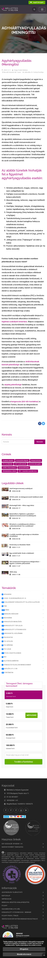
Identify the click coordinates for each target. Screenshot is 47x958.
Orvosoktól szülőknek (12, 633)
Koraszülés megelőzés (12, 622)
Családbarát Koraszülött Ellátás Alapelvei (21, 602)
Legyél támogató (36, 2)
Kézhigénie (7, 618)
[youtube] (21, 810)
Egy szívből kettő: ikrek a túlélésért (21, 553)
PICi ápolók (7, 641)
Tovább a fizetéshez (23, 762)
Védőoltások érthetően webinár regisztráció (20, 919)
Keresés (40, 442)
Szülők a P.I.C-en (9, 669)
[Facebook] (5, 810)
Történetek (7, 672)
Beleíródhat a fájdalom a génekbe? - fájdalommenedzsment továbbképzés (22, 515)
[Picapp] (26, 810)
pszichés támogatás (35, 464)
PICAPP (4, 905)
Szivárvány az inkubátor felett (19, 545)
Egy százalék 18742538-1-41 (12, 844)
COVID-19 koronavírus (9, 467)
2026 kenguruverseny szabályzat (20, 488)
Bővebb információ (24, 954)
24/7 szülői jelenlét (20, 464)
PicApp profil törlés (10, 915)
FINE (4, 606)
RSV (4, 657)
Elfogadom (24, 949)
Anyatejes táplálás (8, 460)
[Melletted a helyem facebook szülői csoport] (11, 810)
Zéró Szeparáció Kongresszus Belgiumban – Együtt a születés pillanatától (24, 562)
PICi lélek (6, 649)
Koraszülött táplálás (12, 626)
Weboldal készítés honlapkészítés (15, 902)
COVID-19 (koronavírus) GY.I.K (14, 598)
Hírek (5, 610)
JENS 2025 (13, 572)
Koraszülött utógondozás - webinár (16, 912)
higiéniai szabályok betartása (14, 321)
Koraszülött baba (24, 467)
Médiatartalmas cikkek (9, 471)
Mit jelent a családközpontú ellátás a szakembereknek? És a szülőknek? (22, 525)
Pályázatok (7, 637)
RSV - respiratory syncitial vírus (28, 471)
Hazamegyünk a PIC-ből (11, 909)
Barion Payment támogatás (12, 847)
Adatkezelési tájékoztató (12, 892)
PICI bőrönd (7, 645)
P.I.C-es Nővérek (7, 464)
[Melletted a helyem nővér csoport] (16, 810)
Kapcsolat (6, 895)
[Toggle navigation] (42, 9)
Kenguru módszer (10, 614)
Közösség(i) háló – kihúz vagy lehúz (21, 505)
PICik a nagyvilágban (11, 653)
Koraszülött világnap (22, 460)
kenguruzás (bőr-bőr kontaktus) (25, 401)
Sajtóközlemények (10, 661)
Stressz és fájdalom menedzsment (16, 665)
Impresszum (6, 899)
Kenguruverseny (36, 460)
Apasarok (6, 594)
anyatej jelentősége (13, 384)
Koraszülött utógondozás (14, 629)
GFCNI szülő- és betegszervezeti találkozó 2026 (26, 497)
